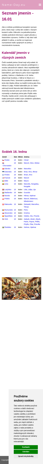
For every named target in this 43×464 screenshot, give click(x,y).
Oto (31, 216)
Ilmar (26, 172)
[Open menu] (40, 5)
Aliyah (38, 219)
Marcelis (27, 184)
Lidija (30, 189)
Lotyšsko (7, 189)
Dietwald (27, 204)
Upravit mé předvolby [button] (25, 456)
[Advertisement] (21, 126)
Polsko (7, 199)
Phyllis (26, 224)
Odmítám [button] (25, 452)
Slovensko (8, 213)
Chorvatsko (7, 166)
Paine (26, 222)
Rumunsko (8, 210)
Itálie (6, 181)
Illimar (35, 172)
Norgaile (27, 186)
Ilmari (26, 175)
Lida (25, 189)
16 (15, 160)
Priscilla (37, 224)
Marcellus (27, 169)
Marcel (26, 163)
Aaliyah (26, 219)
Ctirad (26, 160)
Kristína (27, 213)
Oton (32, 163)
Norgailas (34, 184)
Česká (6, 160)
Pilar (31, 224)
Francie (7, 178)
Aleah (32, 219)
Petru (26, 210)
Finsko (7, 175)
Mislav (37, 163)
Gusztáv (27, 192)
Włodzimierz (28, 201)
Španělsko (8, 216)
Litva (6, 184)
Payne (31, 222)
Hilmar (26, 196)
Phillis (37, 222)
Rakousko (8, 204)
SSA (6, 219)
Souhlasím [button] (26, 447)
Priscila (36, 216)
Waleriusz (33, 199)
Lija (34, 189)
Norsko (7, 196)
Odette (26, 216)
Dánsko (7, 169)
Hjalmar (33, 196)
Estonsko (8, 172)
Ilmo (30, 172)
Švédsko (7, 227)
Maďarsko (8, 192)
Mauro (26, 181)
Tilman (26, 207)
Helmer (26, 227)
